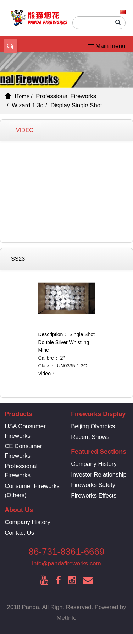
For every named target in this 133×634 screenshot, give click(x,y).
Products (18, 414)
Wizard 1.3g (28, 105)
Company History (94, 464)
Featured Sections (98, 451)
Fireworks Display (98, 414)
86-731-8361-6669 (67, 551)
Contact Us (19, 533)
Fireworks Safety (93, 485)
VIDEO (25, 130)
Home (22, 96)
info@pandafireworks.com (66, 563)
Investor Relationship (99, 474)
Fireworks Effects (93, 495)
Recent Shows (90, 437)
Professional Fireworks (66, 96)
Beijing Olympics (93, 426)
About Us (19, 510)
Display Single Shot (76, 105)
